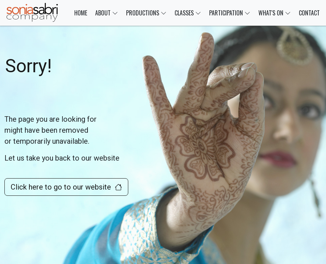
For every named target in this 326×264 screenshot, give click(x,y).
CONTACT (309, 12)
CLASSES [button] (188, 12)
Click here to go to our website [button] (66, 187)
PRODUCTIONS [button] (146, 12)
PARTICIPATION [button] (229, 12)
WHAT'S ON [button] (274, 12)
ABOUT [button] (106, 12)
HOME (80, 12)
